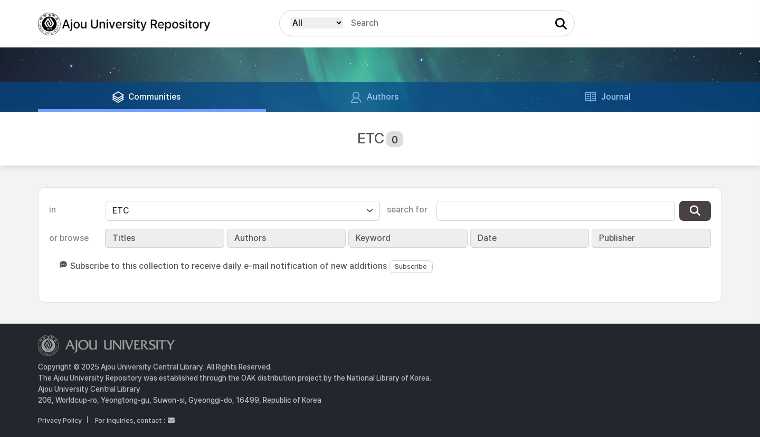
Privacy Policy (60, 420)
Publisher (617, 238)
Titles (123, 238)
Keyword (373, 238)
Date (487, 238)
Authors (250, 238)
